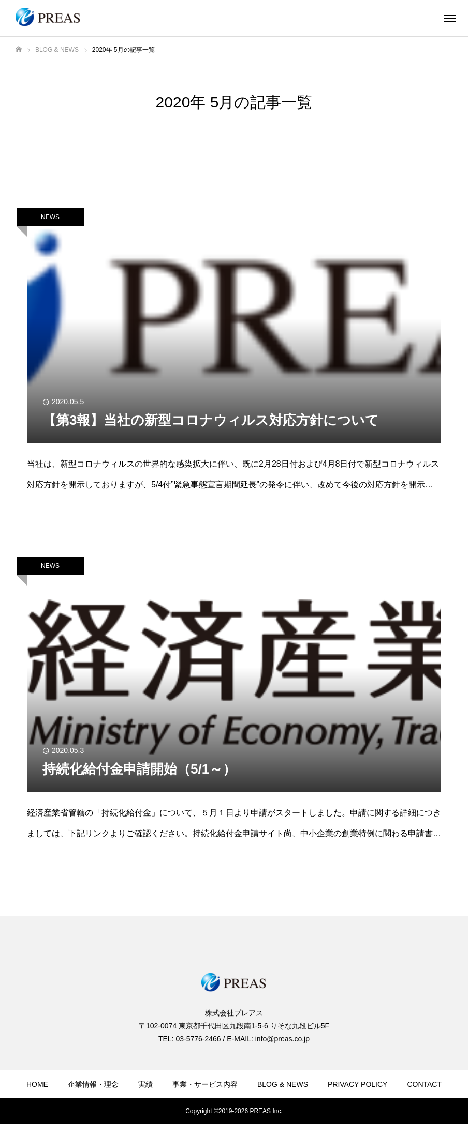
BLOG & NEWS (282, 1084)
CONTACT (424, 1084)
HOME (37, 1084)
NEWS (50, 217)
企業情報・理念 (93, 1084)
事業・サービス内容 (205, 1084)
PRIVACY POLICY (357, 1084)
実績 (145, 1084)
